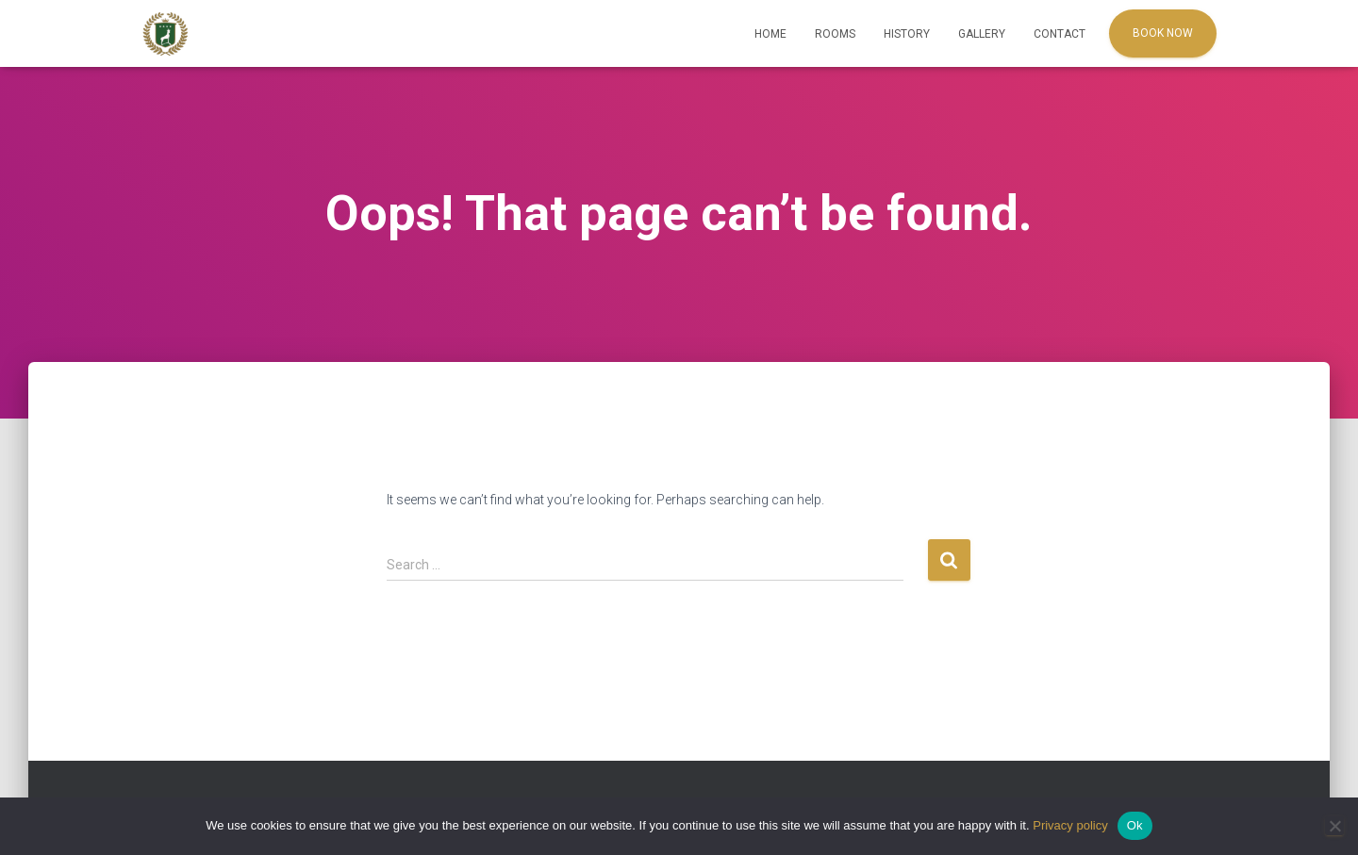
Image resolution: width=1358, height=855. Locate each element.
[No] (1334, 825)
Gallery (981, 34)
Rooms (835, 34)
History (907, 34)
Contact (1059, 34)
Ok (1135, 825)
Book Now (1163, 33)
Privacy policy (1070, 825)
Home (770, 34)
